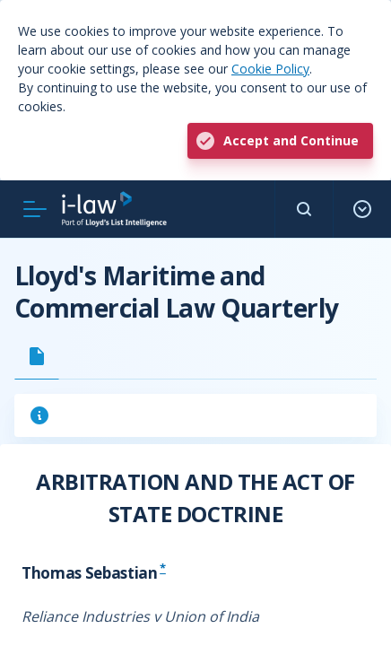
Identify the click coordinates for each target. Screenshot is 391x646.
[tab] (36, 356)
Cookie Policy (270, 68)
